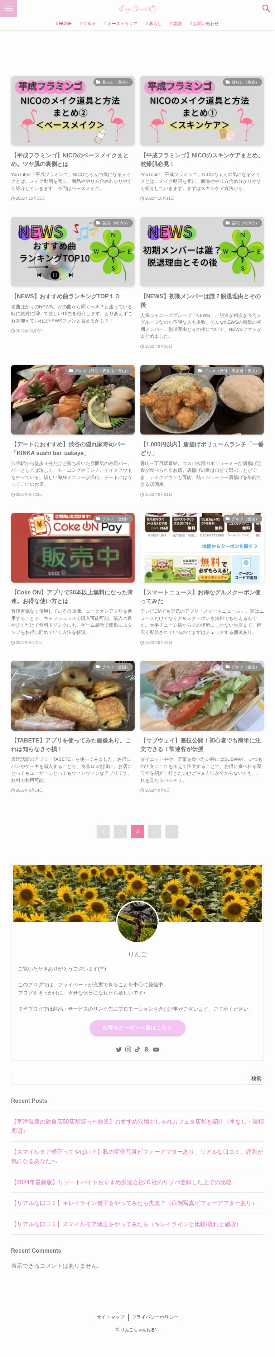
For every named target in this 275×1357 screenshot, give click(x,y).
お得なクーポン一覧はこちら (137, 1027)
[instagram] (128, 1049)
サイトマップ (111, 1317)
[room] (146, 1049)
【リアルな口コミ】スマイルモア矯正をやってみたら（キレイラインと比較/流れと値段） (126, 1224)
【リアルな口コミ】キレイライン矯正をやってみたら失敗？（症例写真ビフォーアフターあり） (134, 1203)
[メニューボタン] (8, 8)
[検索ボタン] (266, 8)
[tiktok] (137, 1049)
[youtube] (156, 1049)
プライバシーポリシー (155, 1317)
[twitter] (118, 1049)
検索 (256, 1078)
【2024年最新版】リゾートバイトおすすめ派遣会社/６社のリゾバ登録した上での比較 (121, 1182)
